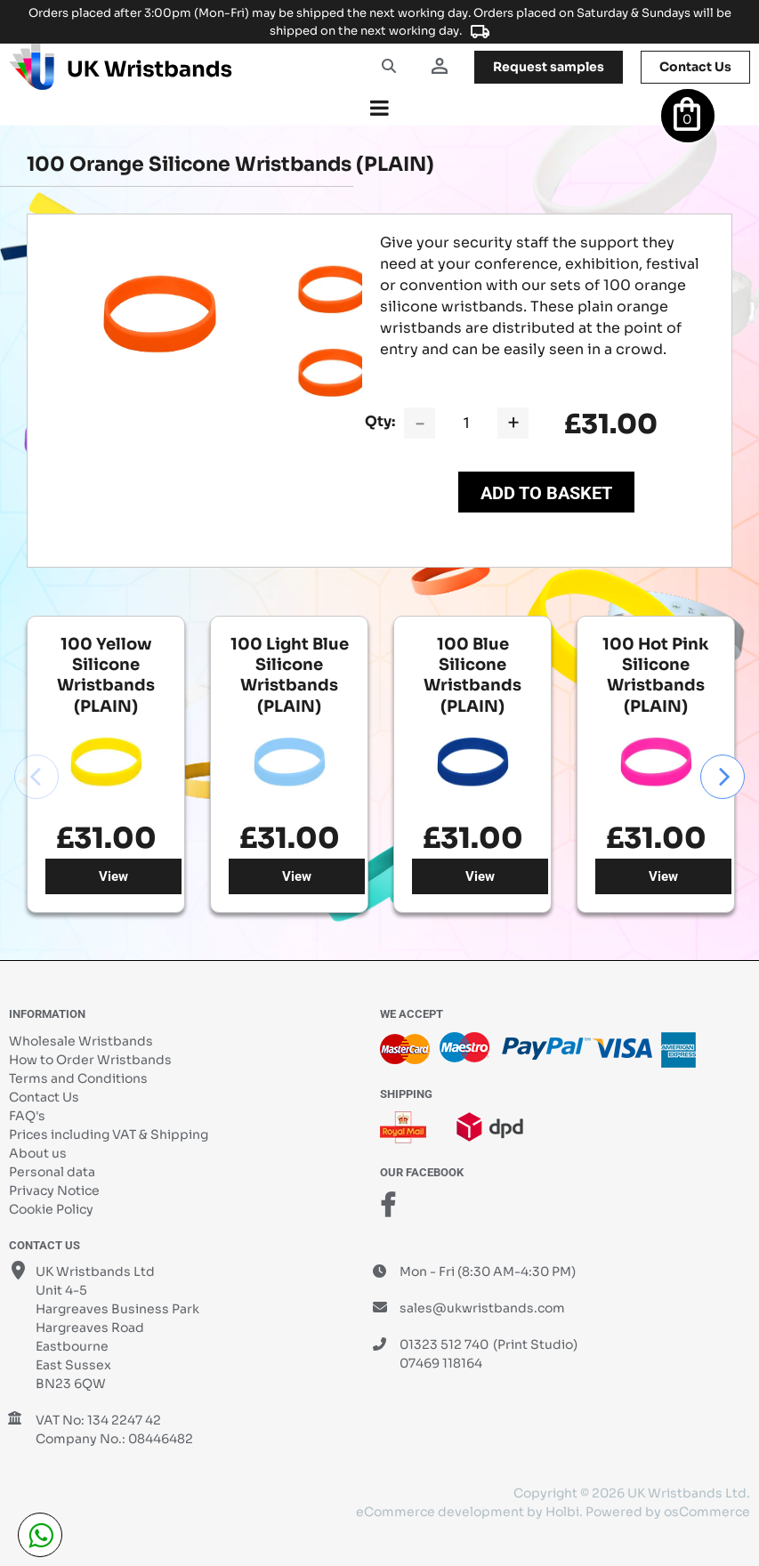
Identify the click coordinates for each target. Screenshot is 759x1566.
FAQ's (27, 1116)
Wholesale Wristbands (81, 1041)
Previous (36, 777)
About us (38, 1153)
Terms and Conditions (78, 1078)
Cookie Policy (51, 1209)
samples (548, 67)
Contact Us (44, 1097)
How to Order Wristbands (90, 1060)
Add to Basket (546, 493)
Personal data (52, 1172)
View (113, 876)
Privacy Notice (54, 1191)
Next (722, 777)
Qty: (380, 421)
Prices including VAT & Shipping (108, 1134)
